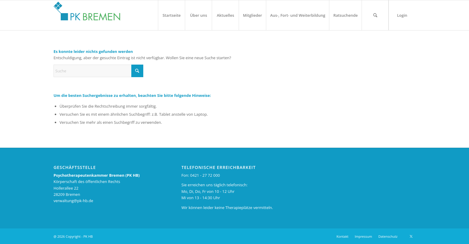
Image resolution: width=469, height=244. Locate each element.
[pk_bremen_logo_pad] (87, 13)
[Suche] (375, 15)
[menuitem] (171, 15)
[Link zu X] (410, 236)
